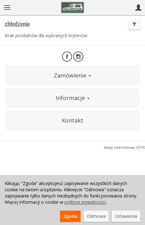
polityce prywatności (85, 202)
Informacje (73, 98)
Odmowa (96, 216)
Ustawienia (126, 216)
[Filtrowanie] (134, 25)
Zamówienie (72, 75)
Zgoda (70, 216)
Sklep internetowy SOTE (124, 147)
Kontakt (72, 120)
